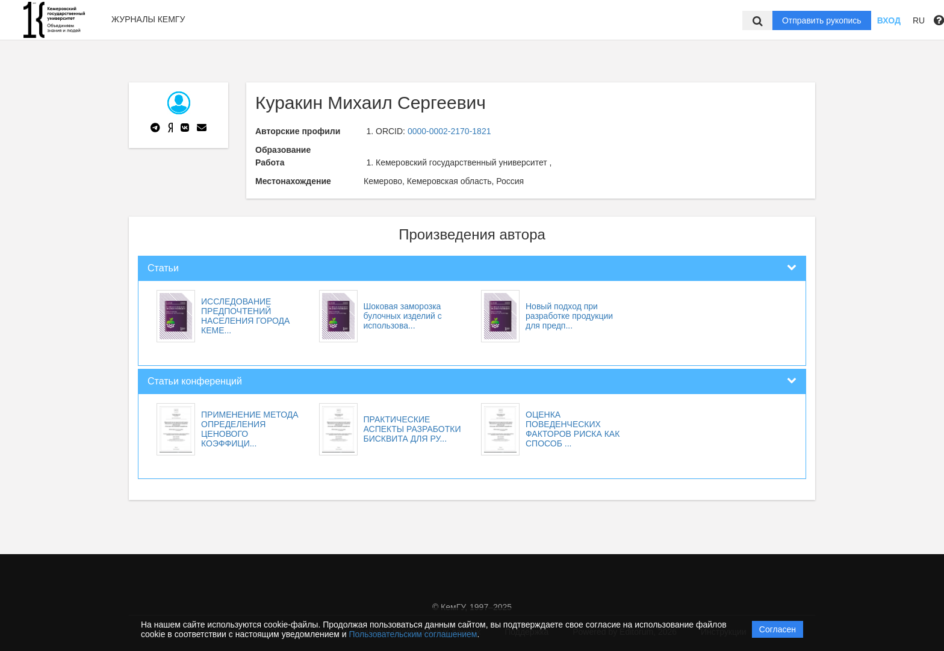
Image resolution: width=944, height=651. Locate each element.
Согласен (777, 629)
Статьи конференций (195, 381)
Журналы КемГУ (148, 19)
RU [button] (919, 20)
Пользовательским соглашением (413, 634)
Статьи (163, 268)
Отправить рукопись (822, 20)
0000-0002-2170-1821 (449, 131)
